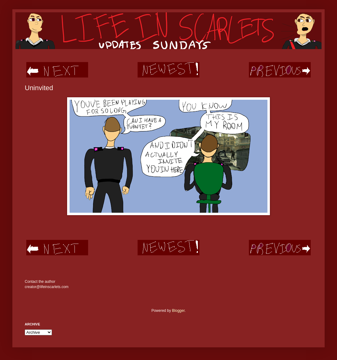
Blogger (178, 310)
